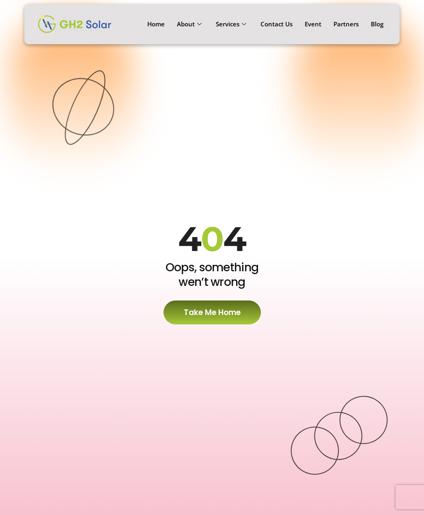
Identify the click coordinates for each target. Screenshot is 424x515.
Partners (346, 24)
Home (156, 24)
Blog (377, 24)
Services (232, 24)
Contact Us (276, 24)
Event (313, 24)
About (190, 24)
